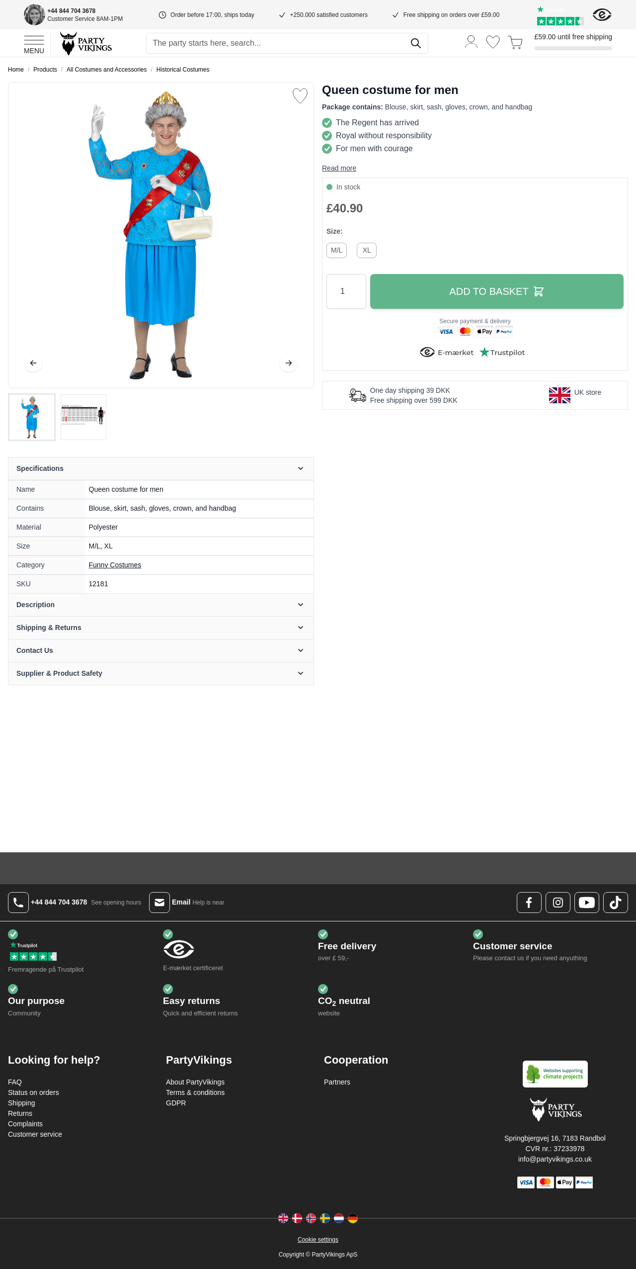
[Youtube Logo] (586, 902)
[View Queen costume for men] (32, 417)
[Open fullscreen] (161, 235)
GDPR (176, 1103)
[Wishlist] (493, 42)
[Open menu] (34, 43)
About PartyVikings (195, 1082)
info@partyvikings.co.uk (555, 1159)
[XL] (367, 249)
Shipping (21, 1103)
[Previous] (33, 363)
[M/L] (337, 249)
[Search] (416, 43)
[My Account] (471, 41)
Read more (339, 168)
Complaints (25, 1124)
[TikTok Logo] (615, 902)
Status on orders (33, 1092)
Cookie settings (318, 1239)
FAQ (15, 1082)
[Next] (289, 363)
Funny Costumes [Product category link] (115, 565)
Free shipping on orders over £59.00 (451, 14)
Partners (337, 1082)
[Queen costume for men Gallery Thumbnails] (57, 417)
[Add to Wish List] (300, 96)
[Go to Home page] (85, 43)
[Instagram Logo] (558, 902)
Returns (20, 1113)
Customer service (35, 1134)
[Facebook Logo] (529, 902)
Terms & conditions (195, 1092)
